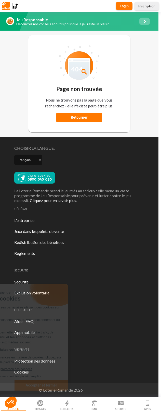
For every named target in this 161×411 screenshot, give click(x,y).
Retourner (79, 117)
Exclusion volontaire (31, 292)
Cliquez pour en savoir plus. (53, 200)
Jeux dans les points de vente (39, 231)
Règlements (24, 253)
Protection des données (34, 360)
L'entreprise (24, 220)
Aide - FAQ (24, 321)
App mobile (24, 332)
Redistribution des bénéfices (39, 242)
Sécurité (21, 281)
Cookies (21, 371)
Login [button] (124, 6)
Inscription (146, 6)
